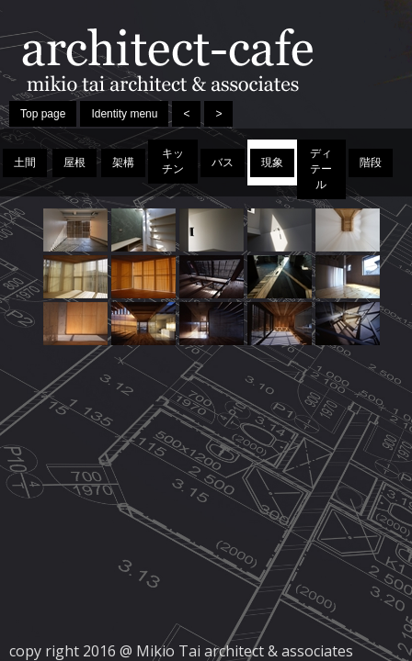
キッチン (173, 161)
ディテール (321, 169)
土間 (25, 162)
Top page (42, 113)
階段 (371, 162)
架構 (123, 162)
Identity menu (124, 113)
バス (223, 162)
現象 (272, 162)
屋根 (74, 162)
